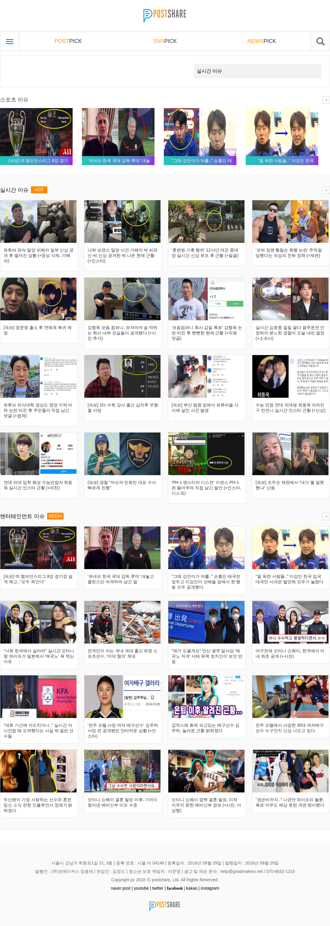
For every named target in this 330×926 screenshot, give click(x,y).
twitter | (159, 888)
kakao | (193, 888)
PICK (68, 41)
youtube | (142, 888)
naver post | (122, 888)
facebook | (176, 888)
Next (178, 64)
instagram (210, 888)
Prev (14, 64)
